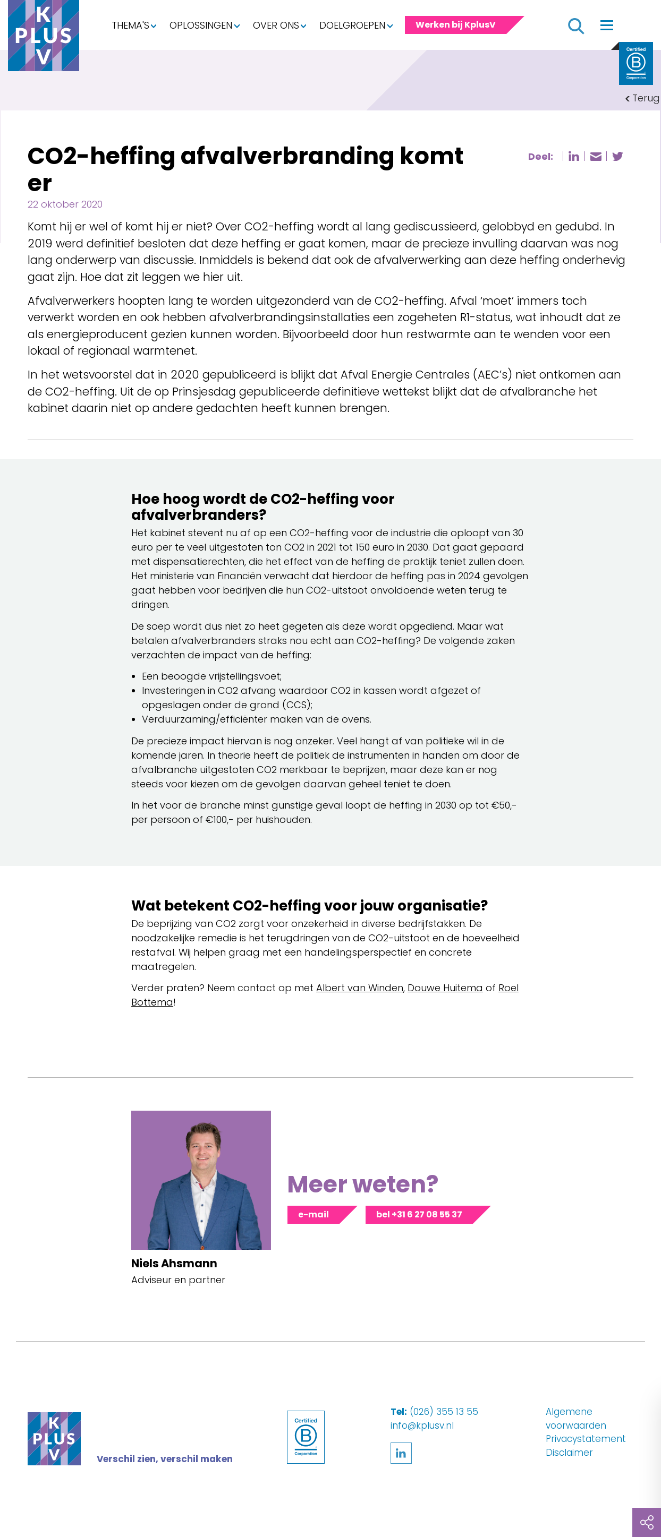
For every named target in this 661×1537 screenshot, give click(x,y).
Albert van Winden (359, 987)
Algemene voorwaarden (576, 1418)
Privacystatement (586, 1438)
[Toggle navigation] (606, 25)
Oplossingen (201, 25)
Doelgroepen (352, 25)
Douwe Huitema (445, 987)
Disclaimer (569, 1452)
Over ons (276, 25)
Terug (646, 98)
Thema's (130, 25)
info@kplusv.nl (422, 1425)
